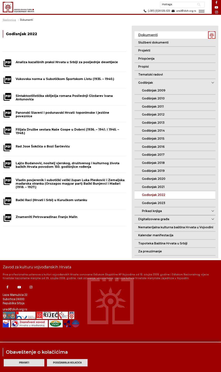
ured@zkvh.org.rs (15, 307)
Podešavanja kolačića (67, 363)
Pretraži (199, 5)
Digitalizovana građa (153, 219)
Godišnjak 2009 (153, 90)
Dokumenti (26, 20)
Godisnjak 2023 (153, 203)
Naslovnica (9, 20)
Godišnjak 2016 (153, 147)
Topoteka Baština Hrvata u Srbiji (162, 243)
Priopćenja (146, 58)
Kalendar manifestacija (155, 235)
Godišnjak (145, 82)
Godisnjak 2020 (153, 179)
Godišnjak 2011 (153, 106)
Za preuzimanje (150, 251)
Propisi (143, 66)
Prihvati (24, 363)
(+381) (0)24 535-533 (156, 11)
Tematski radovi (150, 74)
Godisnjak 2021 (153, 187)
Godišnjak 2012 (153, 114)
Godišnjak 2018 (153, 163)
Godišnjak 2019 (153, 171)
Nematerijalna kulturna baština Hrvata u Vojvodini (175, 227)
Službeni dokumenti (153, 42)
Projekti (144, 50)
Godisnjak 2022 (153, 195)
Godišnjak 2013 (153, 122)
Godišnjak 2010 (153, 98)
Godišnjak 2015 (153, 138)
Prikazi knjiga (152, 211)
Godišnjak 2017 (153, 154)
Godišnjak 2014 (153, 130)
